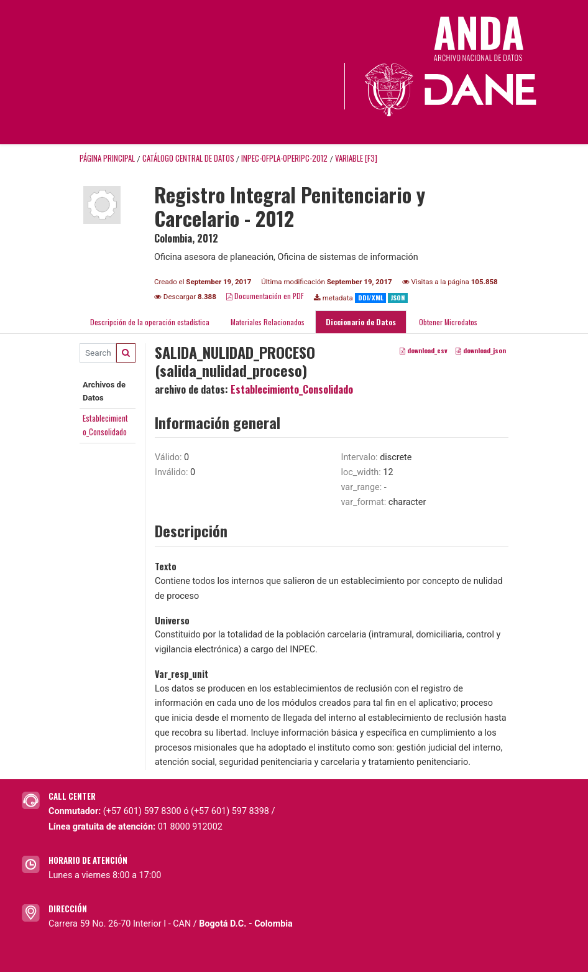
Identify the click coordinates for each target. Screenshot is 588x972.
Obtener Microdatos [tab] (447, 322)
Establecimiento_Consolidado (292, 389)
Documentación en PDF (265, 295)
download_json (481, 350)
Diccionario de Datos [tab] (361, 322)
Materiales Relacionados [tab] (268, 322)
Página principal (107, 158)
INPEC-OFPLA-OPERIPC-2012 (284, 158)
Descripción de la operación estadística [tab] (149, 322)
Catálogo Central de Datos (188, 158)
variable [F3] (356, 158)
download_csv (424, 350)
